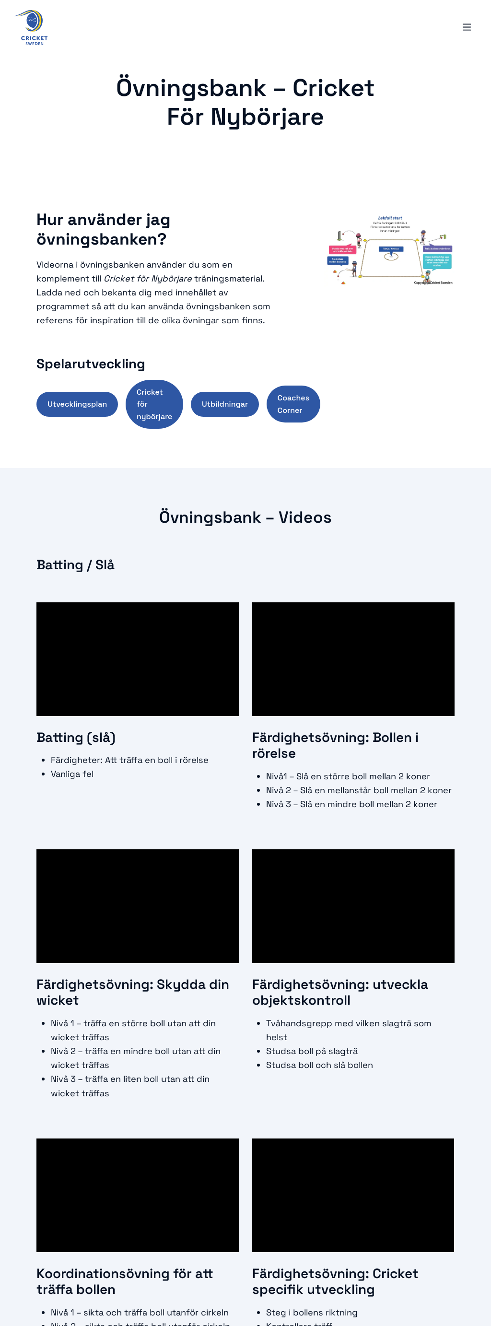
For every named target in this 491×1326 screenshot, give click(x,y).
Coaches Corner (293, 404)
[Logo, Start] (30, 28)
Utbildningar (225, 404)
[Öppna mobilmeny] (467, 28)
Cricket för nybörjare (154, 404)
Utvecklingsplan (77, 404)
